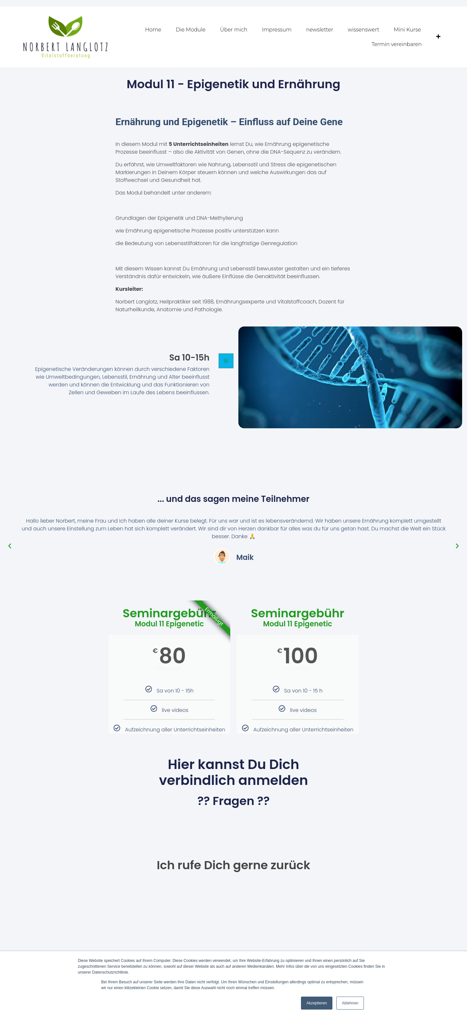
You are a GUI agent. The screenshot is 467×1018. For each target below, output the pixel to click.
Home (153, 30)
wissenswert (363, 30)
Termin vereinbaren (397, 44)
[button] (9, 545)
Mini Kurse (407, 30)
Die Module (191, 30)
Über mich (233, 30)
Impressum (277, 30)
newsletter (319, 30)
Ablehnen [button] (350, 1003)
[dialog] (455, 1005)
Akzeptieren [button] (316, 1003)
